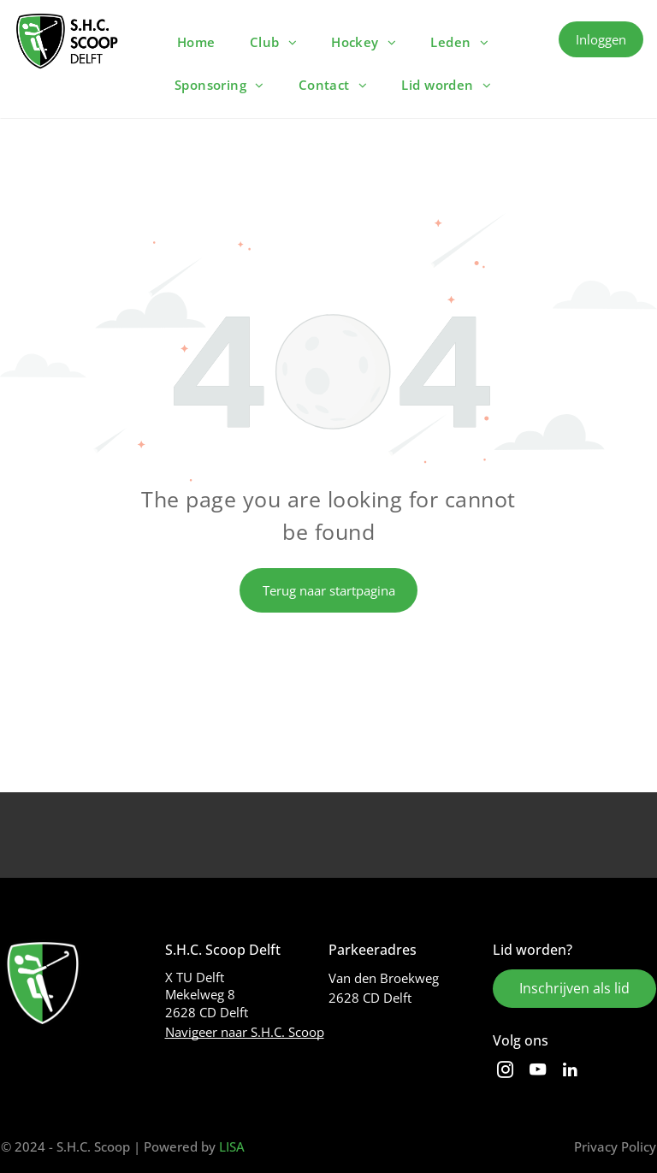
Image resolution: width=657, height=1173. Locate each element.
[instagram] (505, 1072)
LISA (232, 1146)
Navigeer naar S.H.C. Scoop (244, 1031)
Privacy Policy (615, 1146)
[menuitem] (196, 42)
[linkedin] (570, 1072)
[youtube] (537, 1072)
